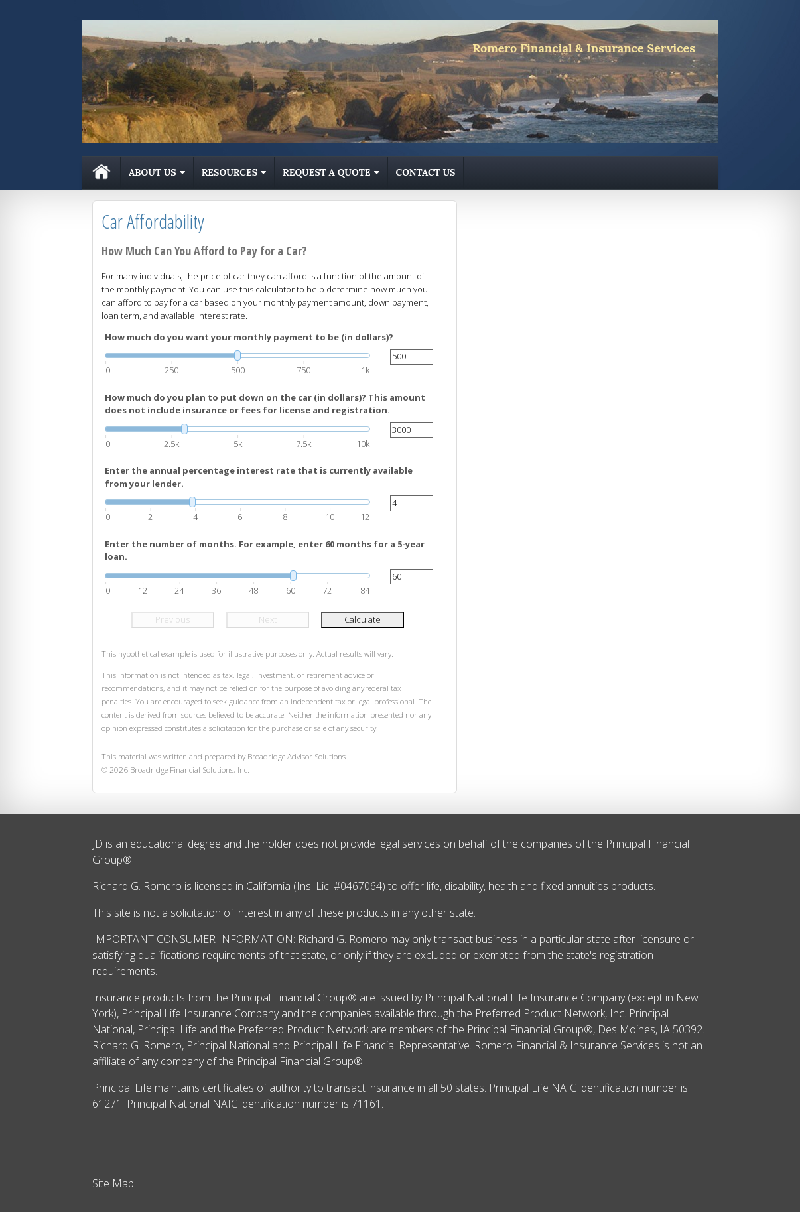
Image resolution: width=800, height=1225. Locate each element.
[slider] (237, 355)
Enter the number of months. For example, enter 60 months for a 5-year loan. (265, 550)
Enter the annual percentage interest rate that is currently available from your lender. (259, 476)
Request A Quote (326, 172)
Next (268, 619)
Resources (229, 172)
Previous (172, 619)
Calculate (362, 619)
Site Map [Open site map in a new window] (113, 1183)
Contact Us (426, 172)
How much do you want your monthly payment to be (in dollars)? (249, 337)
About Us (152, 172)
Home (101, 173)
